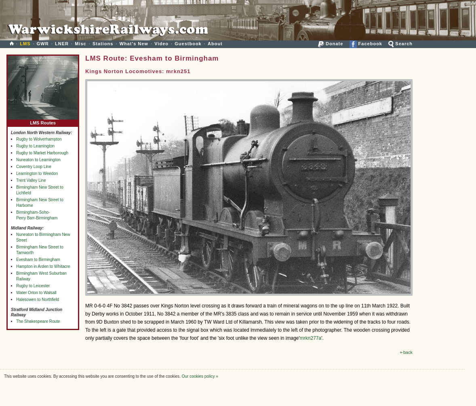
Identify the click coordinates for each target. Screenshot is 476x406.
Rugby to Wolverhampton (39, 139)
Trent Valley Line (31, 180)
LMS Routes (42, 121)
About (215, 43)
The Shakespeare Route (38, 321)
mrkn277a (310, 338)
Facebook (366, 43)
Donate (330, 43)
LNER (62, 43)
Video (161, 43)
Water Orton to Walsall (36, 292)
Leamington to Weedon (37, 173)
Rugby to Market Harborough (42, 153)
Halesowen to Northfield (37, 299)
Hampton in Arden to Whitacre (43, 266)
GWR (43, 43)
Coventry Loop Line (33, 166)
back (406, 352)
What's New (134, 43)
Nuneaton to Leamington (38, 160)
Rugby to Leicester (33, 286)
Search (400, 43)
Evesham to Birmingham (38, 259)
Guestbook (188, 43)
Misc (80, 43)
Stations (103, 43)
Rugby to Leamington (35, 146)
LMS (25, 43)
